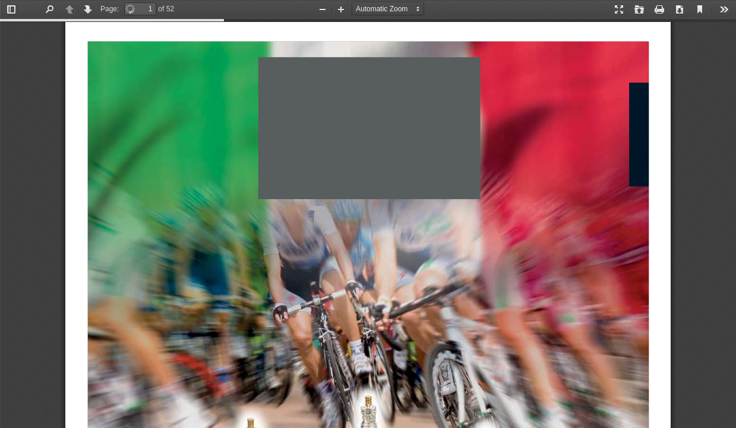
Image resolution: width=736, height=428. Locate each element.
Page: (109, 9)
